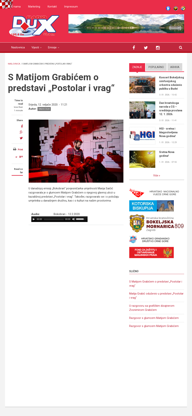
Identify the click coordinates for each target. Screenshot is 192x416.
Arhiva (174, 67)
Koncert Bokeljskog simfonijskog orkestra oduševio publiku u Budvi (171, 83)
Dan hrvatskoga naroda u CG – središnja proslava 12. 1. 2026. (170, 108)
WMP (183, 8)
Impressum (71, 6)
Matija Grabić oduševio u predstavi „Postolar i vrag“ (156, 295)
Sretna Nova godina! (166, 154)
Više (156, 175)
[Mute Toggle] (73, 219)
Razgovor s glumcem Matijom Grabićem (154, 318)
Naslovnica (18, 47)
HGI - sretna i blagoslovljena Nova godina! (168, 132)
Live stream (168, 8)
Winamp (175, 8)
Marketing (34, 6)
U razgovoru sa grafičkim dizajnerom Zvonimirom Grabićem (151, 308)
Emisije (52, 47)
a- (17, 157)
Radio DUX (44, 109)
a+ (21, 156)
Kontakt (52, 6)
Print (20, 149)
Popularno (156, 67)
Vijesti (35, 47)
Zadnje (137, 67)
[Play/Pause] (33, 219)
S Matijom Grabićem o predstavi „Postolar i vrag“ (155, 283)
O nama (16, 6)
